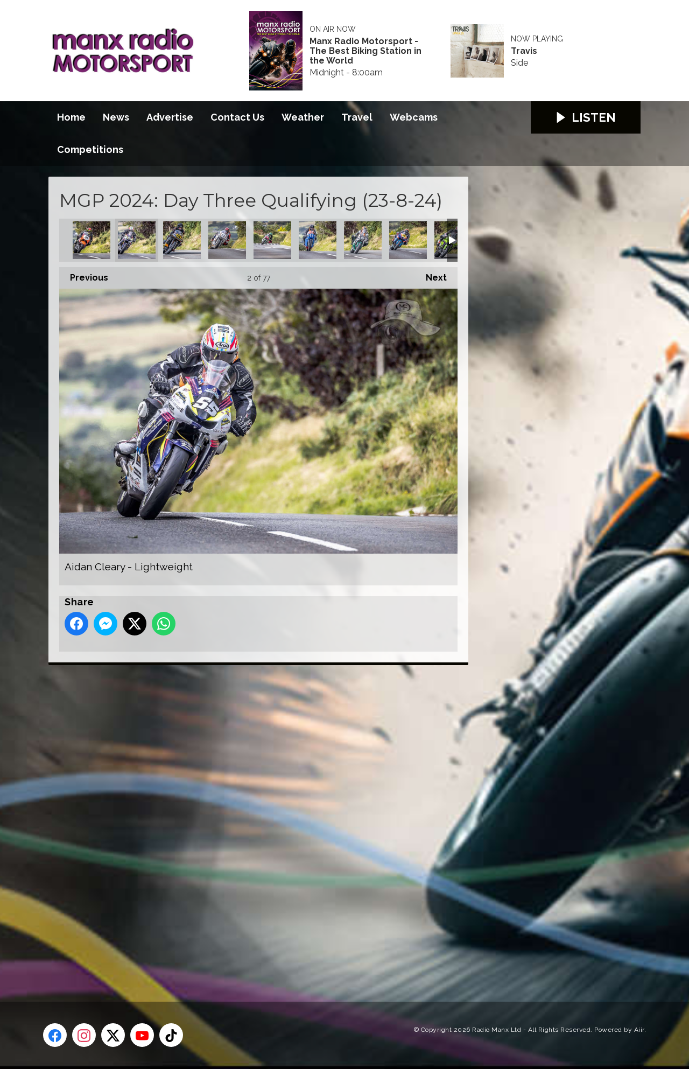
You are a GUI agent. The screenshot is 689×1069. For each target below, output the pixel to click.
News (116, 117)
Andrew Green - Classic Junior (317, 240)
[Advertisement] (250, 821)
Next (431, 275)
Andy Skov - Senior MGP (408, 240)
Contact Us (237, 117)
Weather (303, 117)
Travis (524, 51)
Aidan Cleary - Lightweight (137, 240)
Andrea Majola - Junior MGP (272, 240)
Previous (83, 275)
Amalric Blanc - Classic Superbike (227, 240)
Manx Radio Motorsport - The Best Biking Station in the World (365, 51)
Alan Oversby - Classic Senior (182, 240)
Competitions (90, 149)
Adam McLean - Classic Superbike (91, 240)
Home (71, 117)
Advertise (169, 117)
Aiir (639, 1029)
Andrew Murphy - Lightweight (363, 240)
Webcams (414, 117)
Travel (356, 117)
